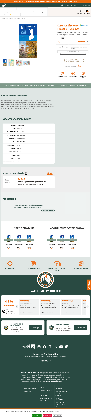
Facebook (44, 346)
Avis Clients (51, 85)
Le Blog (29, 346)
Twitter (56, 346)
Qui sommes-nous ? (30, 386)
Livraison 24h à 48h (73, 76)
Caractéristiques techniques (35, 85)
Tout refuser (47, 415)
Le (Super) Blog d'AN (30, 388)
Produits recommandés (78, 85)
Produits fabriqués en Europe (60, 394)
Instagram (39, 346)
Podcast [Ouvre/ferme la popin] (89, 285)
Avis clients (43, 400)
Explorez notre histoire (54, 381)
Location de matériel (46, 398)
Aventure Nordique (30, 372)
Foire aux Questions (46, 390)
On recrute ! (27, 391)
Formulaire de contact (44, 386)
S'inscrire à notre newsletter (46, 361)
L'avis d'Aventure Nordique (14, 85)
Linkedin (67, 346)
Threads (50, 346)
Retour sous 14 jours (83, 77)
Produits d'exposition (59, 398)
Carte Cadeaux (59, 402)
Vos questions (63, 85)
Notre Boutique (44, 393)
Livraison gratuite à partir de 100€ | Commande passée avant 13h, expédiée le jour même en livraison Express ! (45, 1)
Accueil (3, 18)
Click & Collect (44, 395)
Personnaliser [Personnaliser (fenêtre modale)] (57, 415)
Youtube (61, 346)
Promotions (58, 388)
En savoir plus (35, 328)
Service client (9, 268)
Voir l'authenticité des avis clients (10, 311)
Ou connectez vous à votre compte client (73, 54)
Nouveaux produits (61, 391)
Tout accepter (36, 415)
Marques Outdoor (60, 386)
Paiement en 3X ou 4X (63, 76)
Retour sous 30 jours (81, 268)
